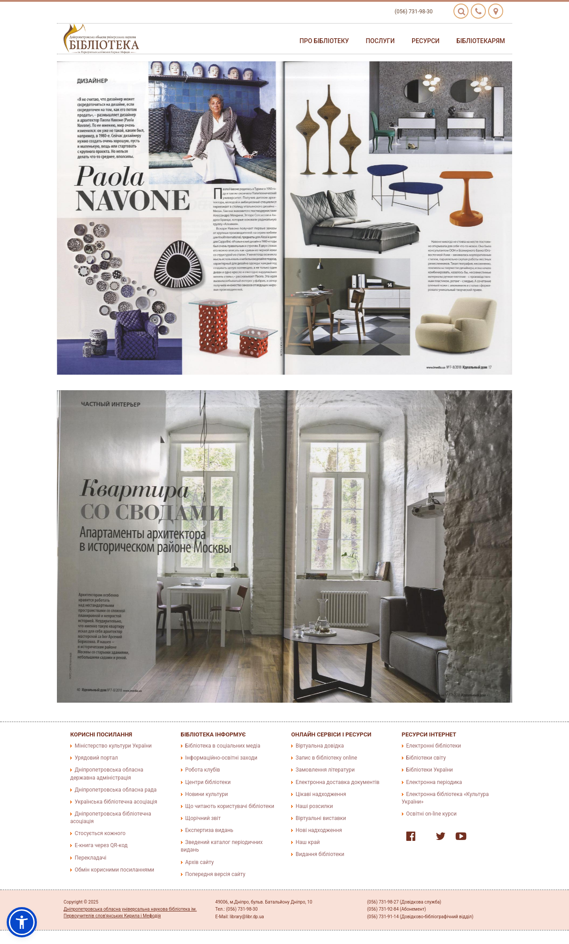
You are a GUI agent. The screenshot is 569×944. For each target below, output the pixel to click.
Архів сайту (199, 862)
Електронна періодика (434, 782)
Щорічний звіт (203, 818)
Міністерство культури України (113, 746)
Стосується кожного (100, 833)
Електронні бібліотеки (433, 746)
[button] (22, 922)
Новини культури (206, 794)
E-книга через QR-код (101, 845)
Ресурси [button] (426, 40)
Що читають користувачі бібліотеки (229, 806)
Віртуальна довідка (320, 746)
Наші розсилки (314, 806)
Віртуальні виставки (321, 818)
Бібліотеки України (429, 770)
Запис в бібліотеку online (326, 758)
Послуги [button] (380, 40)
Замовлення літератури (325, 770)
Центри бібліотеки (208, 782)
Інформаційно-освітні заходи (221, 758)
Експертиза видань (209, 830)
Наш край (308, 842)
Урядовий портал (96, 758)
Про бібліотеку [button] (324, 40)
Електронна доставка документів (338, 782)
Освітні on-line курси (431, 814)
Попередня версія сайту (215, 874)
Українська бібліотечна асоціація (116, 802)
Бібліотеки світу (426, 758)
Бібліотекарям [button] (481, 40)
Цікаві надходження (321, 794)
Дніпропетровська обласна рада (115, 790)
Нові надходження (319, 830)
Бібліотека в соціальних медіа (222, 746)
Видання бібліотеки (320, 854)
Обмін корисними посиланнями (114, 870)
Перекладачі (90, 858)
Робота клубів (202, 770)
